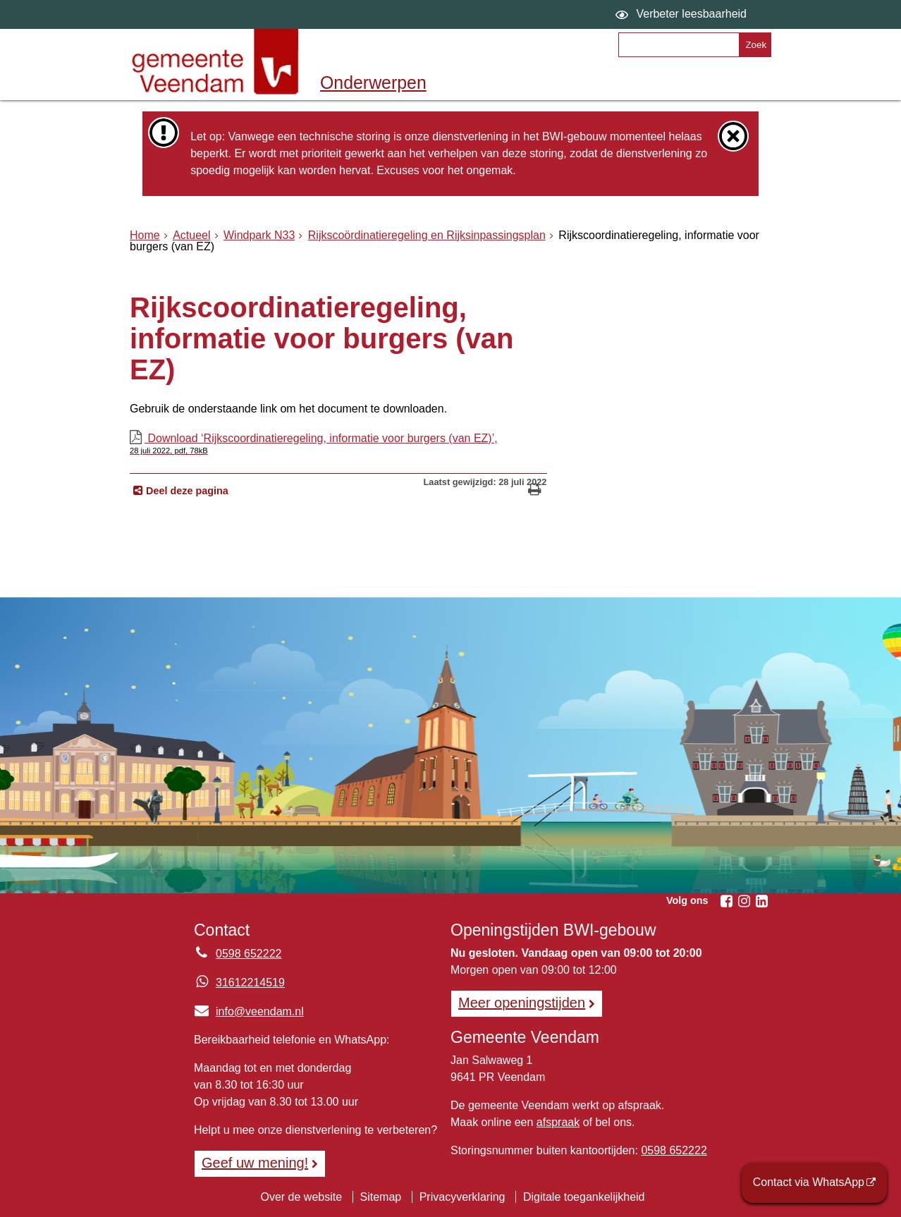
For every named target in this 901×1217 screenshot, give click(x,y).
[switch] (682, 14)
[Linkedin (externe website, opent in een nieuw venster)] (761, 901)
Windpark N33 (259, 235)
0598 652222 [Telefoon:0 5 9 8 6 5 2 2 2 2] (248, 954)
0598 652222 (673, 1150)
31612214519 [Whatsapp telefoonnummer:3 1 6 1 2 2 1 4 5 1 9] (250, 983)
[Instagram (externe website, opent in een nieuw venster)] (744, 901)
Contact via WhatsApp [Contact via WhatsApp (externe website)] (808, 1182)
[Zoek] (755, 44)
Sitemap (381, 1197)
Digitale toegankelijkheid (584, 1197)
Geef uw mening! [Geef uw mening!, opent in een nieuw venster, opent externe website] (255, 1162)
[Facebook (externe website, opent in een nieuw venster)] (726, 901)
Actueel (191, 235)
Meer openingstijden (521, 1002)
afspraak (558, 1122)
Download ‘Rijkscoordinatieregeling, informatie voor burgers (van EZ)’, (338, 443)
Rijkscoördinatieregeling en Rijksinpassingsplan (427, 235)
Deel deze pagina (185, 490)
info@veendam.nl (249, 1011)
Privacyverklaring (462, 1197)
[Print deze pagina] (535, 491)
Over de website (301, 1197)
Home (145, 235)
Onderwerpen (373, 82)
